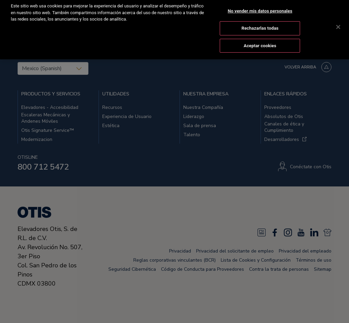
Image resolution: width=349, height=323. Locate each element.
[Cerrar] (338, 20)
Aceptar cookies (260, 38)
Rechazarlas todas (260, 21)
